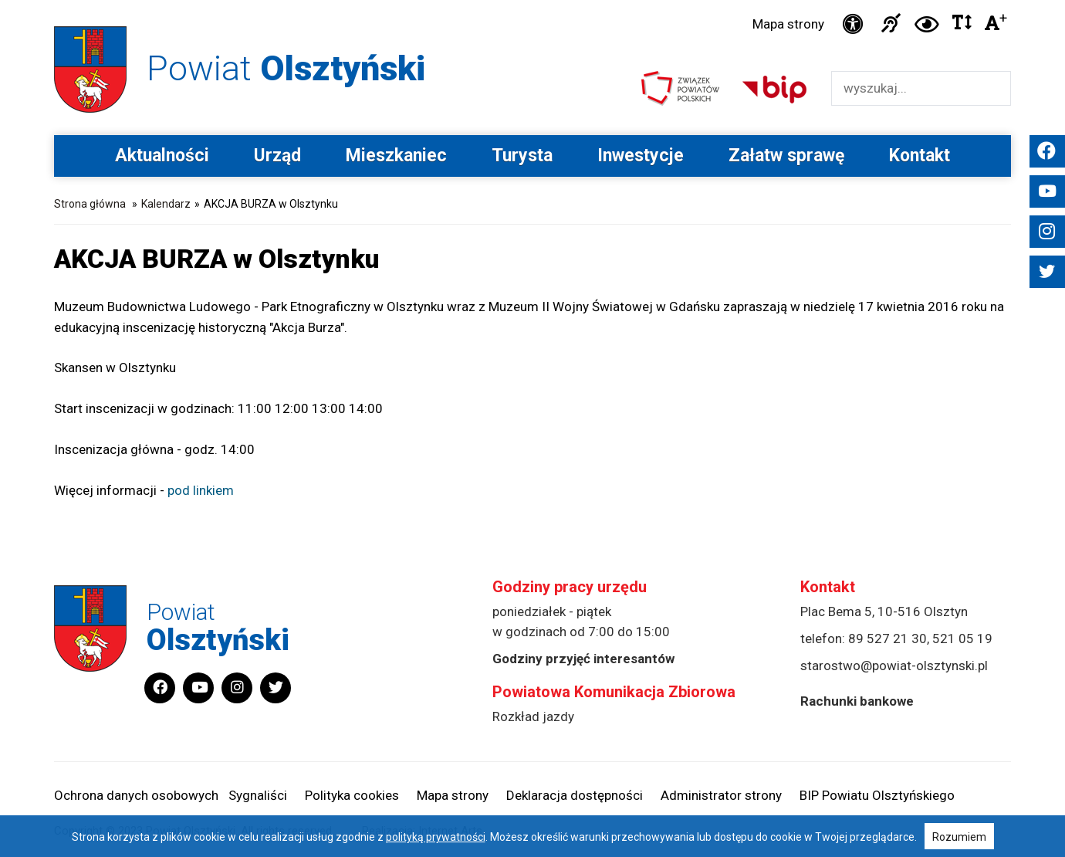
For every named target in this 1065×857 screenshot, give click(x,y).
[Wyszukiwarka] (905, 88)
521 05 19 (962, 638)
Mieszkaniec (396, 155)
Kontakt (919, 155)
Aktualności (162, 155)
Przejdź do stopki (533, 0)
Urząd (277, 155)
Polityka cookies (352, 795)
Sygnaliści (257, 795)
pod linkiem (200, 490)
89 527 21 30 (887, 638)
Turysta (522, 155)
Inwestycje (640, 155)
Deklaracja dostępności (574, 795)
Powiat (286, 68)
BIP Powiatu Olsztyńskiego (877, 795)
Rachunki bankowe (857, 701)
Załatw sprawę (786, 155)
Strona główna (90, 204)
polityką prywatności (435, 837)
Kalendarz (166, 204)
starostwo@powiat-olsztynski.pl (894, 665)
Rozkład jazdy (533, 716)
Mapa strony (788, 24)
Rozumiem (959, 837)
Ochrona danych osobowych (136, 795)
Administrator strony (721, 795)
